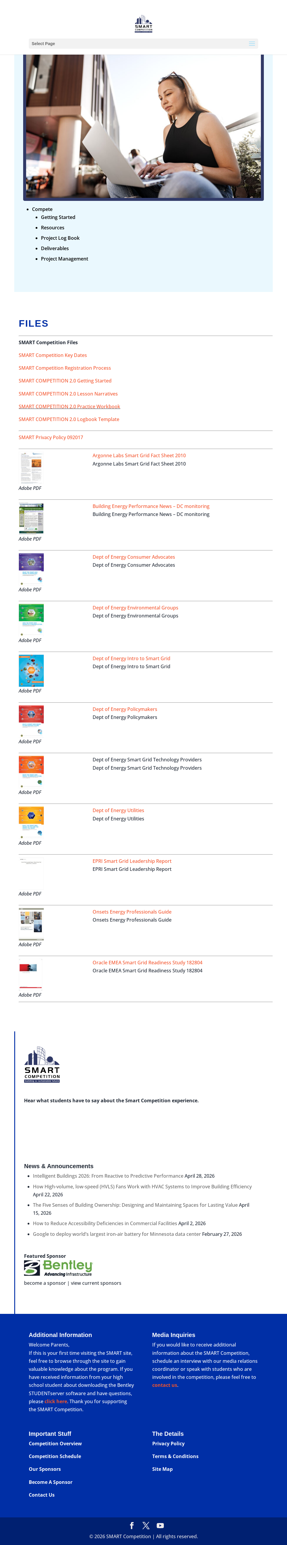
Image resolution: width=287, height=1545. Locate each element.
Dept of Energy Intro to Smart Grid (131, 658)
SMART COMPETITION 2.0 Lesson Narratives (68, 393)
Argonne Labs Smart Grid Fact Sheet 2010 (139, 455)
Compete (42, 209)
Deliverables (55, 248)
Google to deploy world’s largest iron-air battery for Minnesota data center (117, 1234)
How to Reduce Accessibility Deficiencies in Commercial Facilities (105, 1223)
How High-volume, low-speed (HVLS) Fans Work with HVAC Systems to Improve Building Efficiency (142, 1186)
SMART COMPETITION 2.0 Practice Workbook (69, 406)
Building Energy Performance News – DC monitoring (151, 506)
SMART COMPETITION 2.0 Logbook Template (69, 419)
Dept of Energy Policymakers (125, 709)
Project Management (64, 258)
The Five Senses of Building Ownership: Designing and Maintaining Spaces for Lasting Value (135, 1205)
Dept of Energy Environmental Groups (135, 607)
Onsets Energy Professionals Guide (132, 912)
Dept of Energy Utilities (118, 810)
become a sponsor (45, 1283)
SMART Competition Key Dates (53, 355)
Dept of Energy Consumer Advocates (134, 557)
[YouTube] (160, 1526)
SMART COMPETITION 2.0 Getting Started (65, 380)
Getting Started (58, 217)
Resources (52, 227)
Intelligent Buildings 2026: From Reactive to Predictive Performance (108, 1176)
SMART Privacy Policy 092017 (51, 437)
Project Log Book (60, 238)
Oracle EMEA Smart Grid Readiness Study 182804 (147, 962)
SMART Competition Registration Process (65, 368)
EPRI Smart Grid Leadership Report (132, 861)
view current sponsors (96, 1283)
